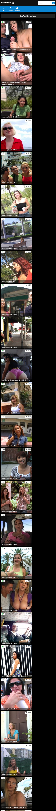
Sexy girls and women (6, 3)
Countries (17, 9)
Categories (10, 9)
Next (51, 682)
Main (4, 9)
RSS (34, 803)
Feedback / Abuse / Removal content (11, 801)
